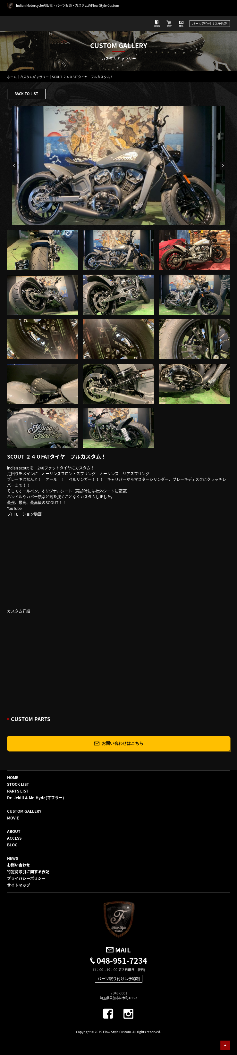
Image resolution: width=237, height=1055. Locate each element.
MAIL (123, 949)
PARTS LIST (18, 791)
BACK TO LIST (26, 93)
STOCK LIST (18, 784)
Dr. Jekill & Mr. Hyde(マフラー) (35, 798)
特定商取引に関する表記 (28, 872)
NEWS (12, 858)
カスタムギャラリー (34, 76)
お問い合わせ (18, 865)
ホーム (12, 76)
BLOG (12, 845)
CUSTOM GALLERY (24, 811)
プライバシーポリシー (26, 878)
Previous (14, 166)
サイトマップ (18, 885)
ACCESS (14, 838)
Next (222, 166)
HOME (12, 777)
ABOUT (14, 831)
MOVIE (13, 818)
